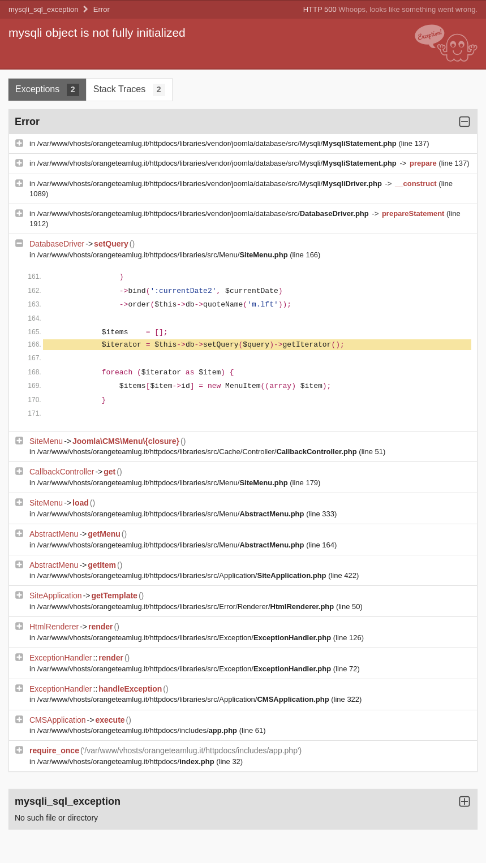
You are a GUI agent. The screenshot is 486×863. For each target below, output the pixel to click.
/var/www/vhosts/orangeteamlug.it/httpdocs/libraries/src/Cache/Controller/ (198, 451)
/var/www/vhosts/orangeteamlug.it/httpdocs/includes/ (138, 730)
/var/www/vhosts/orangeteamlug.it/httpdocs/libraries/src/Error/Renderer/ (186, 606)
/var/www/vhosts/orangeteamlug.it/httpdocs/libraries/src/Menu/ (163, 255)
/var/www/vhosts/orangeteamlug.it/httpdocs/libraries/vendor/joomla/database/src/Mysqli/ (218, 143)
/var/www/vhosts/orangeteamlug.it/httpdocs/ (126, 761)
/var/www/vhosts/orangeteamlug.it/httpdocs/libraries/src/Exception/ (185, 637)
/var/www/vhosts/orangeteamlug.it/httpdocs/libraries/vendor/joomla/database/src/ (204, 213)
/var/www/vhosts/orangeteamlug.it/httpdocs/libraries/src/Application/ (182, 575)
